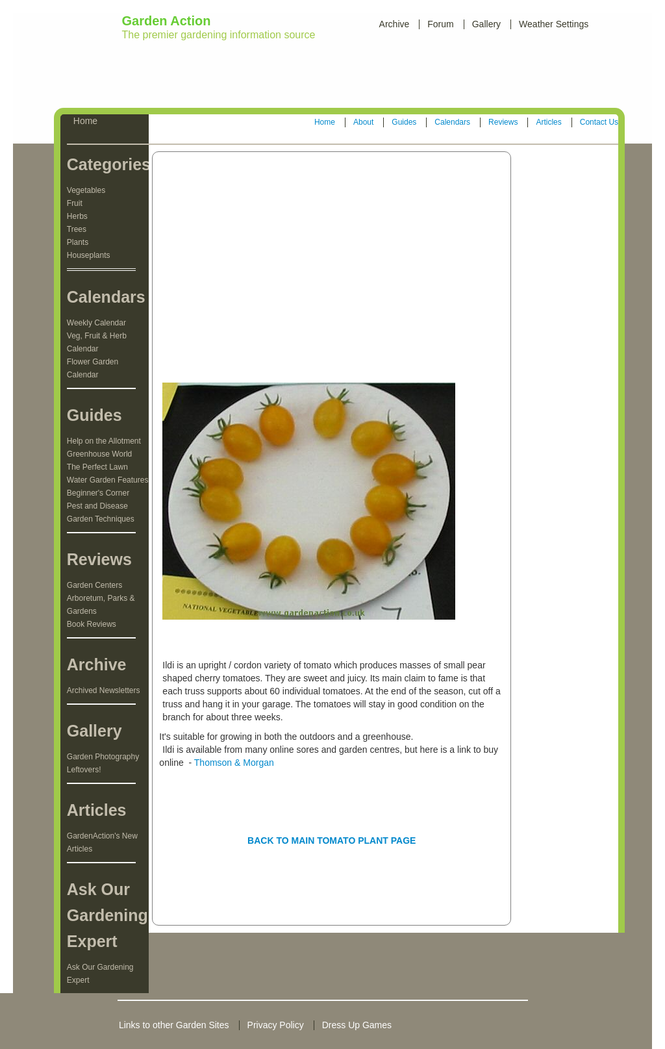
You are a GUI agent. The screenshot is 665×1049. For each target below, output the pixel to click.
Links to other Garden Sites (174, 1025)
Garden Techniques (100, 519)
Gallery (486, 24)
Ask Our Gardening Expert (100, 974)
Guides (404, 122)
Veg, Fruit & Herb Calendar (97, 342)
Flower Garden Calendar (92, 368)
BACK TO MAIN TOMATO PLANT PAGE (331, 840)
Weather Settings (553, 24)
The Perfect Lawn (97, 467)
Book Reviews (91, 624)
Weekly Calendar (96, 322)
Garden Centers (94, 585)
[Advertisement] (335, 77)
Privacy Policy (275, 1025)
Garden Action (165, 21)
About (363, 122)
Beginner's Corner (98, 493)
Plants (77, 242)
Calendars (452, 122)
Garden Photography (103, 756)
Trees (76, 229)
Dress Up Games (357, 1025)
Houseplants (88, 255)
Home (324, 122)
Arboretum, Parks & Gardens (101, 605)
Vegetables (86, 190)
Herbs (77, 216)
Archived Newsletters (103, 690)
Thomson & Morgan (234, 762)
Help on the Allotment (104, 441)
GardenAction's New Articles (102, 842)
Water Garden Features (108, 480)
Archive (394, 24)
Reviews (503, 122)
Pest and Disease (97, 506)
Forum (440, 24)
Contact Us (599, 122)
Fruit (74, 203)
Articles (548, 122)
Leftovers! (84, 769)
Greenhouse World (99, 454)
